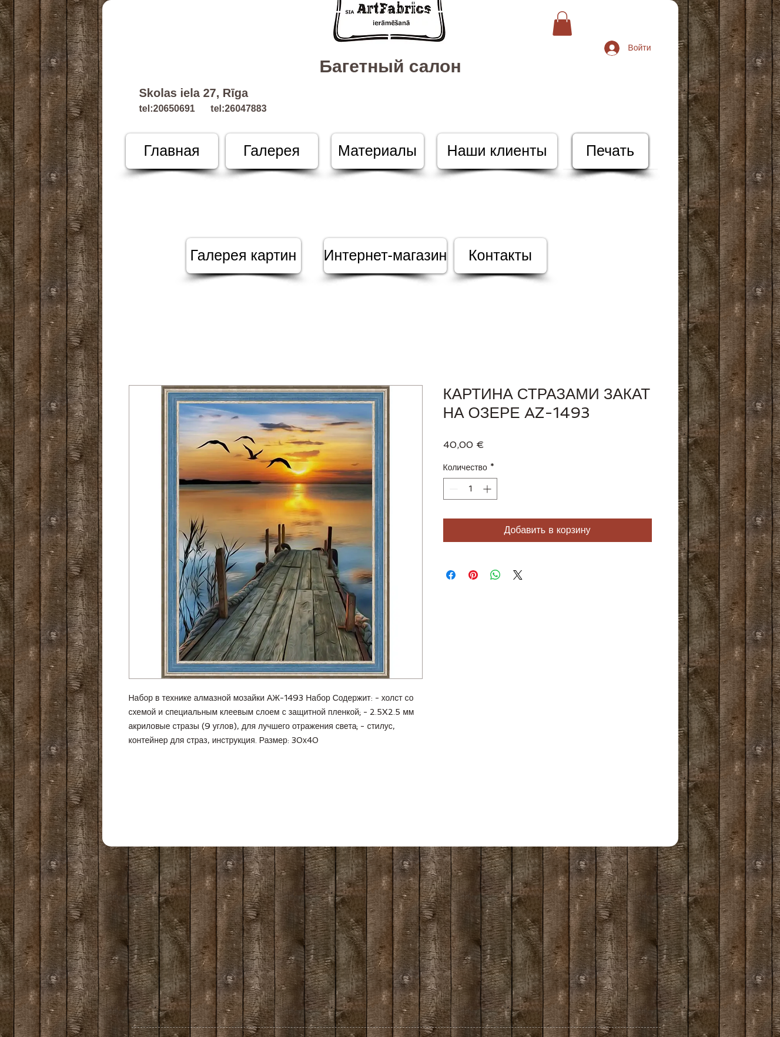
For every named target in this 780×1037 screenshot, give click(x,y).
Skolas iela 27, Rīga (194, 92)
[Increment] (488, 489)
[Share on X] (518, 575)
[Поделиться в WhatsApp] (495, 575)
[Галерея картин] (243, 255)
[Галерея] (272, 151)
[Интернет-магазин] (385, 255)
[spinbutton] (470, 489)
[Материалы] (378, 151)
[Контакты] (500, 255)
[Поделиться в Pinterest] (473, 575)
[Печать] (610, 151)
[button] (562, 23)
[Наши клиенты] (497, 151)
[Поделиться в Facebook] (451, 575)
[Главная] (172, 151)
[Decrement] (452, 489)
